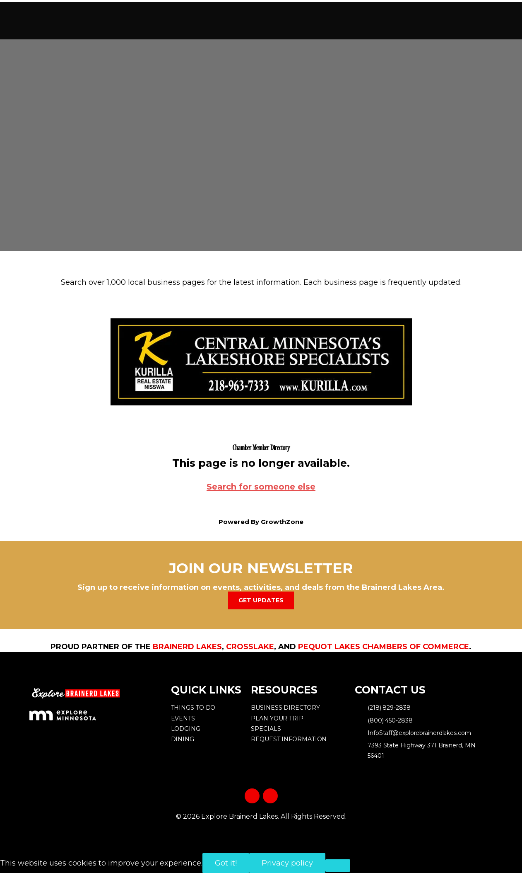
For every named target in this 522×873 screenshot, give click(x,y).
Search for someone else (261, 487)
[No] (337, 865)
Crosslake (250, 646)
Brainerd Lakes (187, 646)
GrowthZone (282, 522)
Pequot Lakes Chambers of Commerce (383, 646)
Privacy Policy (261, 830)
